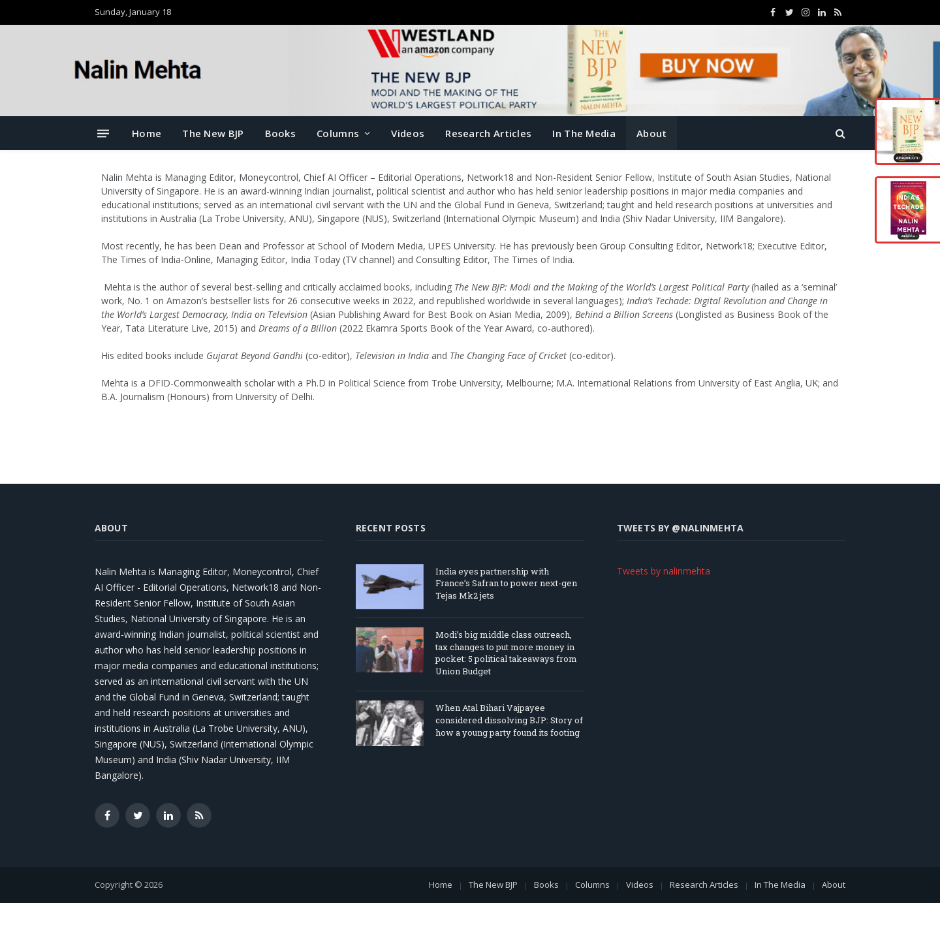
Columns (338, 133)
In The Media (584, 133)
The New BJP (212, 133)
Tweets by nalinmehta (663, 571)
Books (280, 133)
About (651, 133)
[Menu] (103, 133)
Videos (407, 133)
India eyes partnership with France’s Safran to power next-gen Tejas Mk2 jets (506, 583)
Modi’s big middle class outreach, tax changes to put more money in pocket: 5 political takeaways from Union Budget (506, 653)
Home (146, 133)
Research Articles (488, 133)
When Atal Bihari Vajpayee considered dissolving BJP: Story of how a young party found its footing (509, 720)
